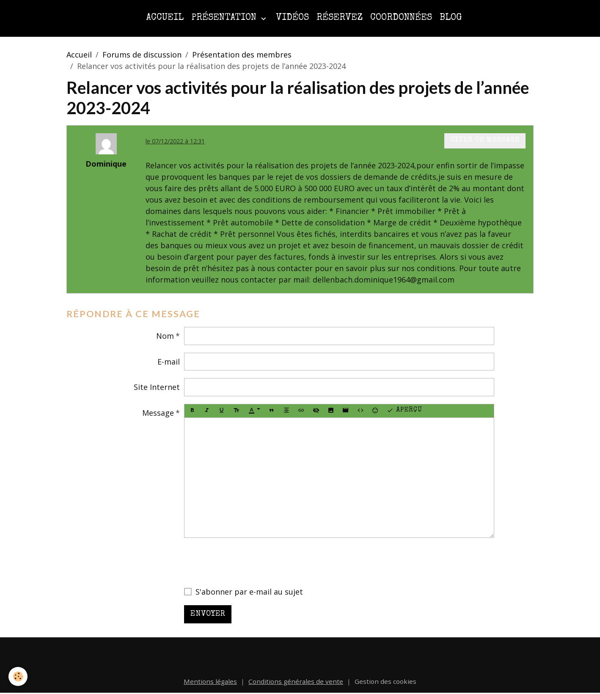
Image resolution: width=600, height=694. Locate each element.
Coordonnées (401, 18)
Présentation (225, 18)
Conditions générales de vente (295, 681)
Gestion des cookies (385, 681)
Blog (451, 18)
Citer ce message (485, 140)
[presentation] (248, 562)
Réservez (340, 18)
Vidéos (292, 18)
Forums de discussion (142, 54)
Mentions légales (210, 681)
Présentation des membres (242, 54)
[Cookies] (18, 676)
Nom (165, 336)
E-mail (168, 362)
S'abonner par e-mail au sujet (249, 592)
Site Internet (157, 387)
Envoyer (208, 614)
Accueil (165, 18)
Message (158, 413)
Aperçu (404, 410)
